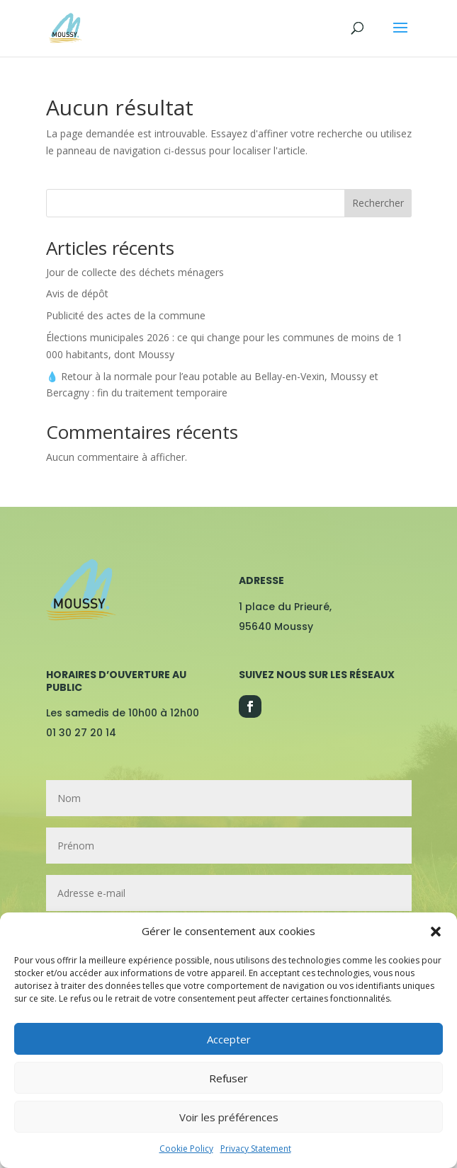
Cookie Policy (186, 1149)
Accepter (229, 1039)
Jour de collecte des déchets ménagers (135, 272)
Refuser (228, 1078)
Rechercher (378, 203)
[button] (436, 931)
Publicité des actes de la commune (125, 315)
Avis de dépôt (77, 293)
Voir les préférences (228, 1117)
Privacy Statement (255, 1149)
